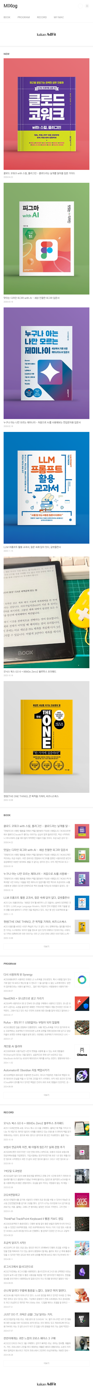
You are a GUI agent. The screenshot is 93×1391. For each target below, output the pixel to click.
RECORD (42, 17)
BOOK (7, 17)
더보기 (46, 946)
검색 (80, 6)
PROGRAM (24, 17)
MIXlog (10, 6)
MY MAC (59, 17)
